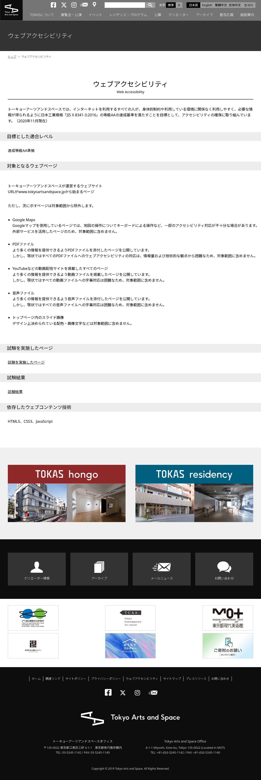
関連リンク (53, 679)
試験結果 (15, 391)
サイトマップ (172, 679)
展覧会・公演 (71, 15)
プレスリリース (196, 679)
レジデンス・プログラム (128, 15)
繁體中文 (221, 5)
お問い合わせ (224, 578)
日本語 (193, 5)
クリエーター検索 (37, 578)
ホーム (36, 679)
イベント (95, 15)
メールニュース (162, 578)
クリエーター (178, 15)
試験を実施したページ (26, 362)
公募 (157, 15)
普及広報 (226, 15)
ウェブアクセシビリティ (142, 679)
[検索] (126, 4)
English (207, 5)
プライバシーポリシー (106, 679)
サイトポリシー (75, 679)
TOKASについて (42, 15)
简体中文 (235, 5)
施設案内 (247, 15)
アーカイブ (204, 15)
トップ (12, 57)
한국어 (248, 5)
